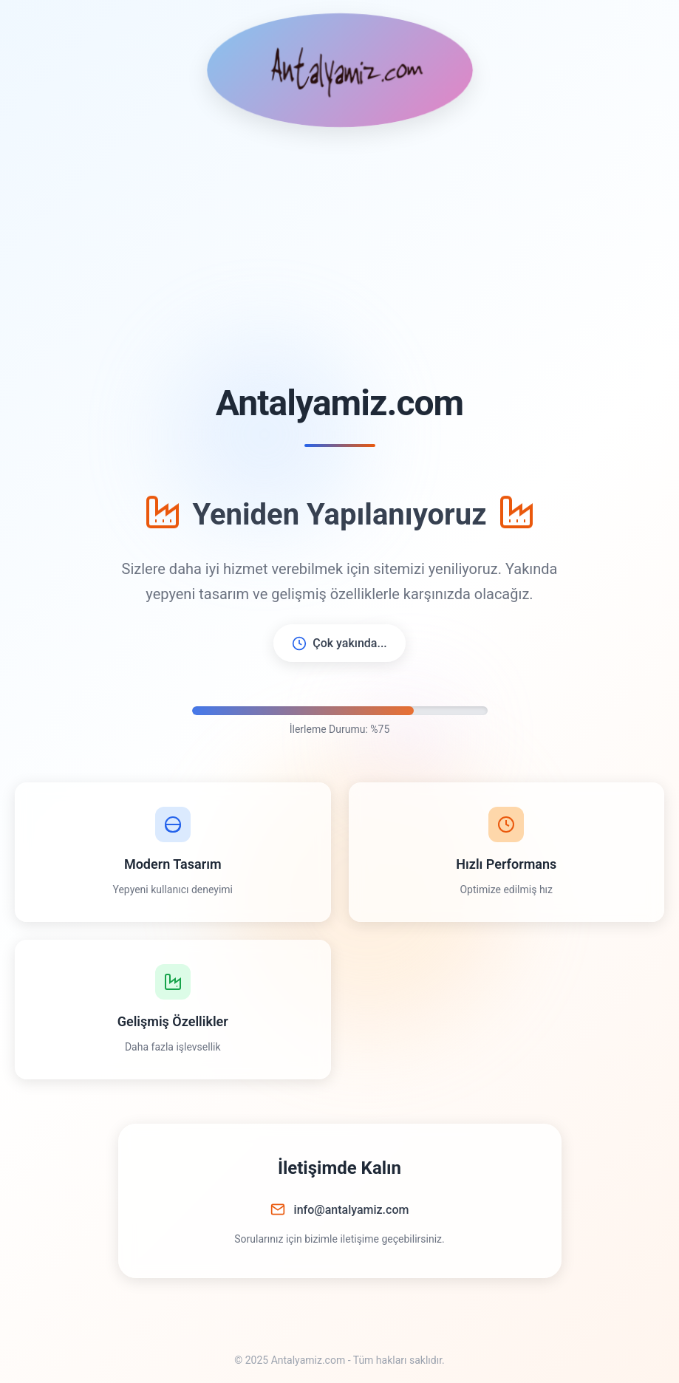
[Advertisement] (339, 254)
